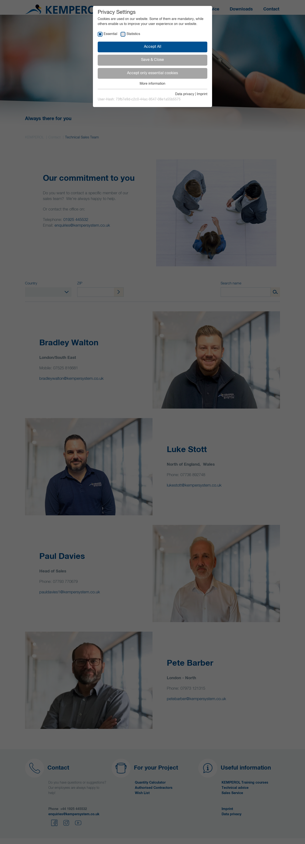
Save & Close (152, 60)
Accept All (152, 47)
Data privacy (184, 94)
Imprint (202, 94)
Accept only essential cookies (152, 73)
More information (152, 83)
